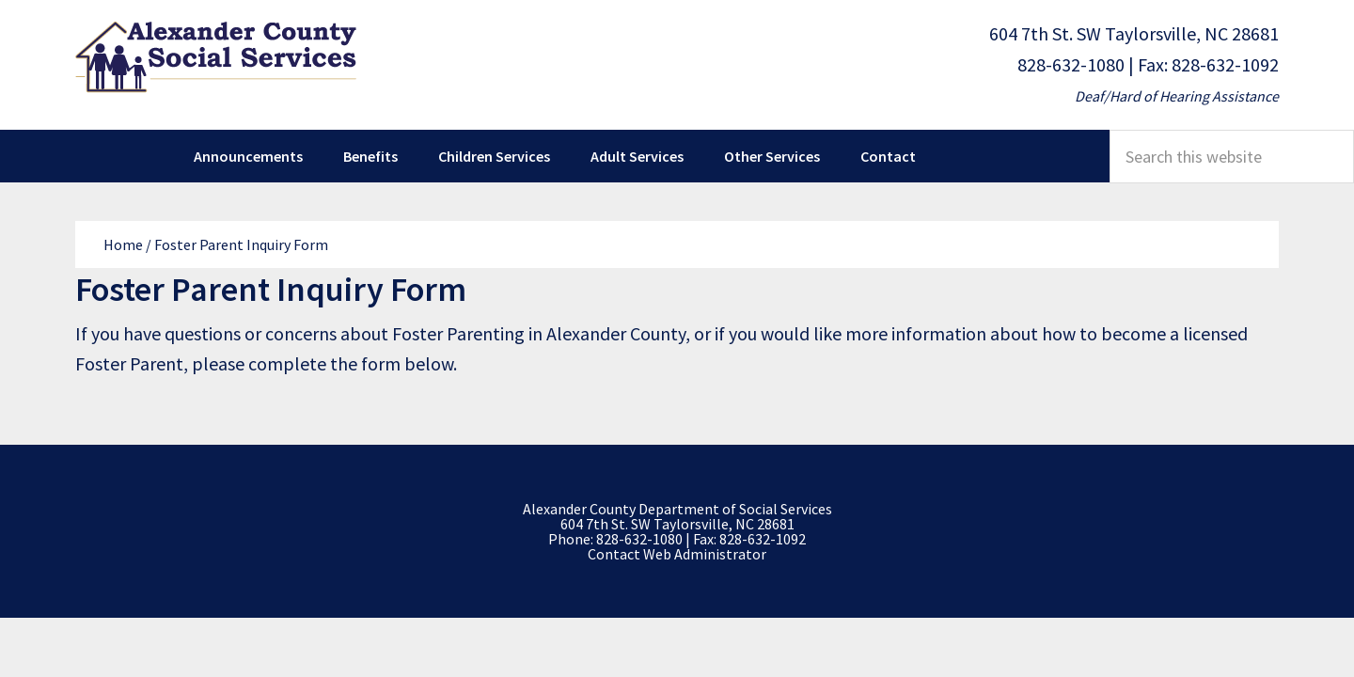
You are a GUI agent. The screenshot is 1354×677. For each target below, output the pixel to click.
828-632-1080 (1071, 64)
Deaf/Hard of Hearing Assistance (1177, 96)
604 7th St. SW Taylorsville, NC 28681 (1134, 33)
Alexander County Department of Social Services (216, 56)
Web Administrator (704, 553)
